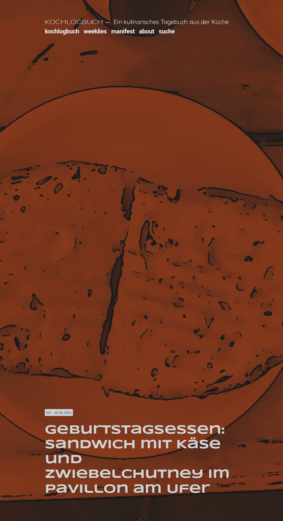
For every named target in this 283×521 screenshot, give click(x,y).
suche (167, 31)
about (146, 31)
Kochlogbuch (74, 22)
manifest (123, 31)
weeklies (95, 31)
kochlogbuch (62, 31)
